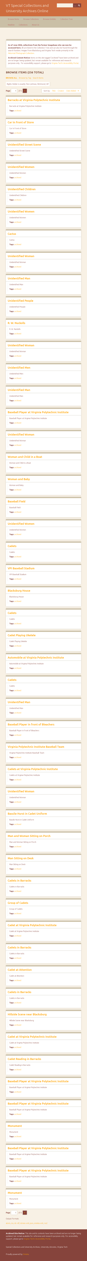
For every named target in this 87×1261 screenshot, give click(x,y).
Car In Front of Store (21, 122)
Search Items (38, 78)
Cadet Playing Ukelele (22, 635)
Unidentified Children (22, 189)
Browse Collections (31, 19)
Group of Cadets (18, 902)
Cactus (12, 233)
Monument (15, 1125)
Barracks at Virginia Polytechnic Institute (34, 100)
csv (12, 1223)
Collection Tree (66, 19)
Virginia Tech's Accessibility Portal (65, 63)
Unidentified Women (21, 166)
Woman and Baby (19, 479)
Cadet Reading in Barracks (24, 1059)
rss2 (45, 1223)
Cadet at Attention (20, 969)
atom (8, 1223)
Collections (23, 25)
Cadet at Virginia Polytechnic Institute (32, 925)
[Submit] (79, 5)
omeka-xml (38, 1223)
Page (11, 91)
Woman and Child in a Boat (25, 456)
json (31, 1223)
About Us (35, 25)
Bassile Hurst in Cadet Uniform (27, 813)
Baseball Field (16, 501)
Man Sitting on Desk (21, 858)
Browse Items (13, 19)
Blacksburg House (19, 590)
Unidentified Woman (21, 256)
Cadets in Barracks (19, 880)
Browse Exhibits (49, 19)
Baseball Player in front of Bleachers (31, 724)
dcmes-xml (24, 1223)
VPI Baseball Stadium (21, 568)
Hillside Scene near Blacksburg (27, 1014)
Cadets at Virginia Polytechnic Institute (33, 769)
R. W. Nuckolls (16, 323)
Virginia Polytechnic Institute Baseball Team (36, 746)
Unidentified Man (19, 278)
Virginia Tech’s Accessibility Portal (37, 1239)
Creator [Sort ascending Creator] (61, 91)
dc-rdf (16, 1223)
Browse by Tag (25, 78)
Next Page (25, 91)
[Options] (75, 5)
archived (17, 111)
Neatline (11, 25)
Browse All (11, 78)
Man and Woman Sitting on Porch (29, 835)
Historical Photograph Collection (21, 53)
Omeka (26, 1254)
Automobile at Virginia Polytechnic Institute (36, 657)
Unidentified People (20, 300)
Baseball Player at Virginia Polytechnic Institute (38, 412)
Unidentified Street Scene (24, 144)
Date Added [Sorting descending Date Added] (71, 91)
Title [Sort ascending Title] (54, 91)
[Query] (69, 5)
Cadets (12, 546)
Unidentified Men (19, 367)
